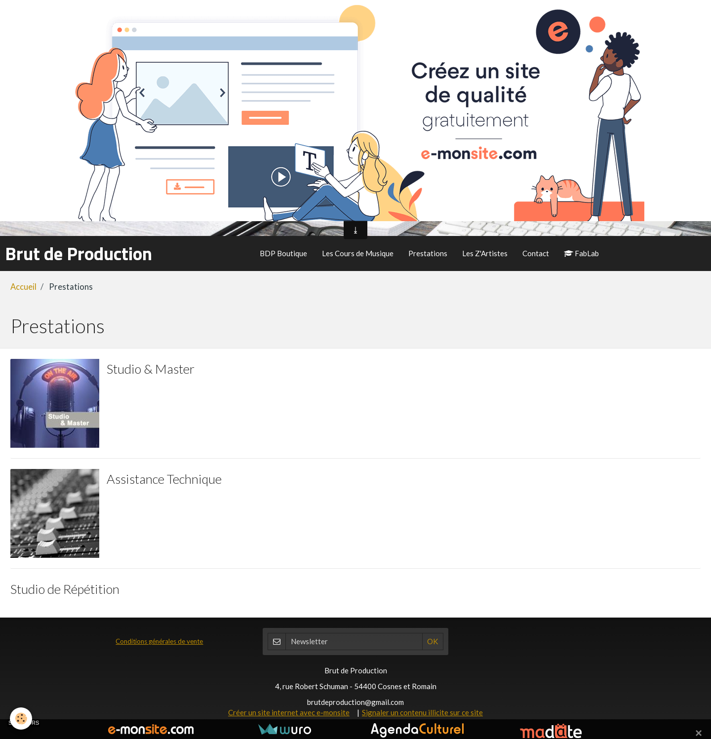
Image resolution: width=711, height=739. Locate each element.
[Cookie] (21, 718)
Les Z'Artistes (485, 253)
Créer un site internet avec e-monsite (289, 712)
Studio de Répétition (64, 588)
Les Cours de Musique (358, 253)
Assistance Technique (164, 478)
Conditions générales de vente (159, 641)
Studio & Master (151, 368)
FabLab (581, 253)
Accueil (23, 287)
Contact (535, 253)
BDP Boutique (283, 253)
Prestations (427, 253)
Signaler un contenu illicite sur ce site (422, 712)
